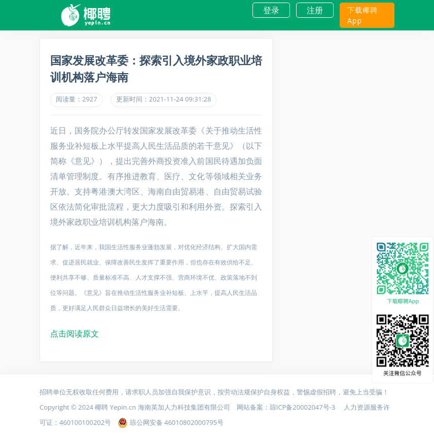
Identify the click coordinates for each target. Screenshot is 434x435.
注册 (315, 10)
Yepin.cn (123, 407)
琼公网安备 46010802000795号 (171, 422)
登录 (271, 10)
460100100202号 (85, 422)
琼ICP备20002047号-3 (303, 407)
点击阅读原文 (74, 333)
